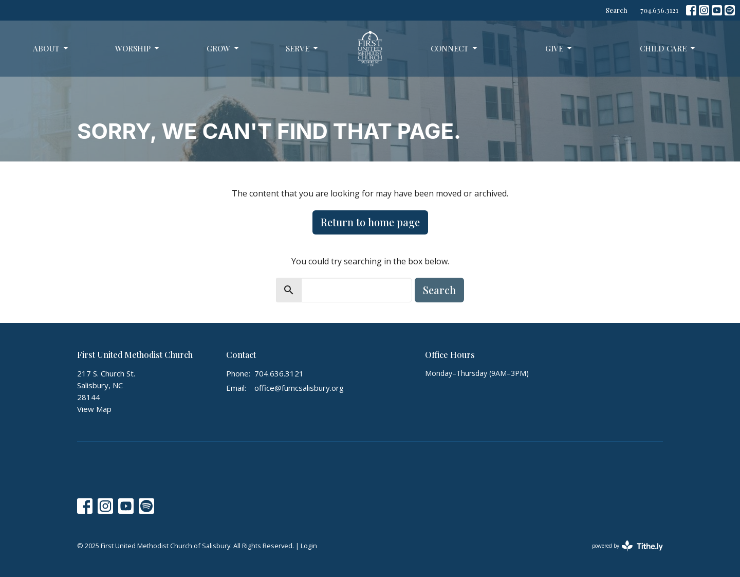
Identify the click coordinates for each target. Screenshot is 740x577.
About (51, 48)
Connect (455, 48)
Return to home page (370, 222)
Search (616, 10)
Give (559, 48)
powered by (627, 546)
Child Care (668, 48)
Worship (138, 48)
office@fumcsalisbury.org (299, 388)
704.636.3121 (659, 10)
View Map (94, 409)
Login (309, 545)
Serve (303, 48)
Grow (223, 48)
